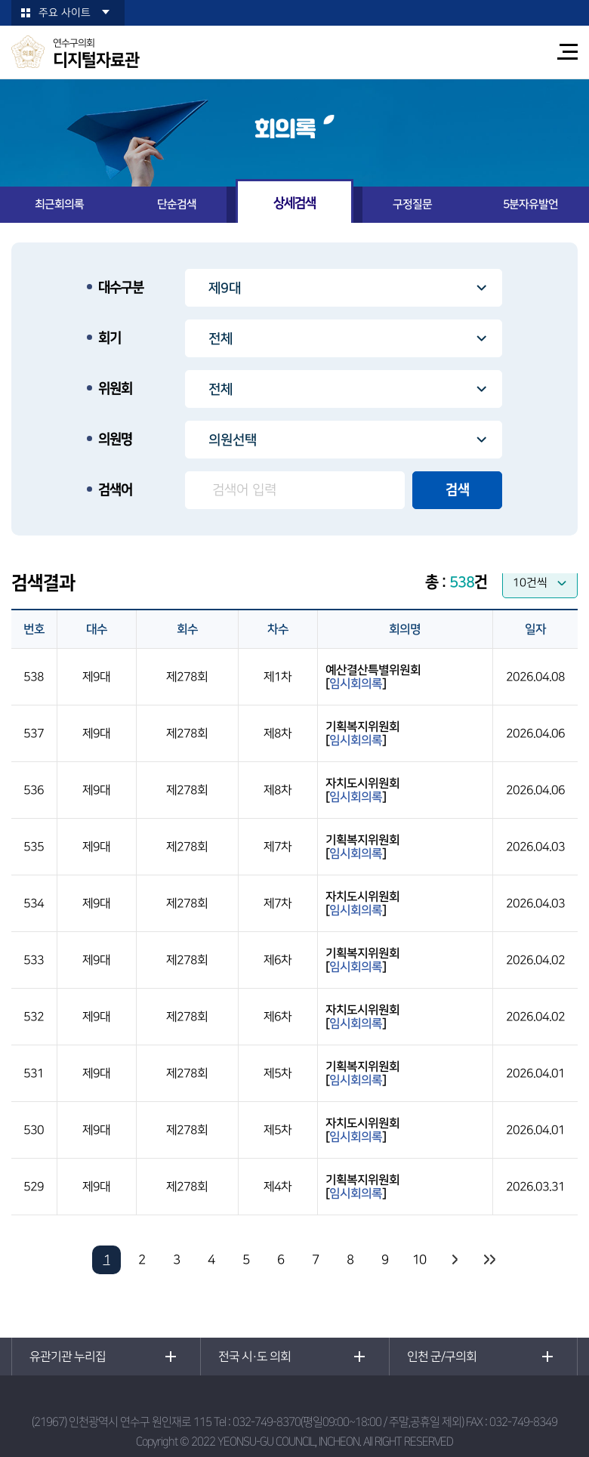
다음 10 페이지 (453, 1260)
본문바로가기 (0, 0)
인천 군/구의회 (441, 1356)
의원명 (115, 439)
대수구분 (120, 287)
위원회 (115, 389)
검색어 (115, 490)
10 (419, 1260)
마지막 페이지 (488, 1260)
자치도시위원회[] (362, 790)
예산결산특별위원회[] (373, 676)
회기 (109, 338)
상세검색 (294, 203)
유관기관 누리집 (67, 1356)
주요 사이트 (65, 13)
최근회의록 (59, 204)
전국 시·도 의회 (254, 1356)
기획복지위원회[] (362, 733)
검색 (458, 490)
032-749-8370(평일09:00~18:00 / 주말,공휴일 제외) (348, 1421)
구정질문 (412, 204)
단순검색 (176, 204)
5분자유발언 (530, 204)
